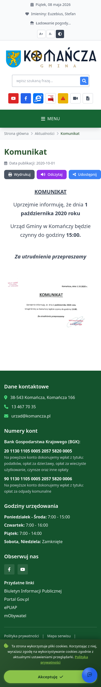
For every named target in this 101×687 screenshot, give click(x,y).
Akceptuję (50, 676)
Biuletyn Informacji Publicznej (33, 591)
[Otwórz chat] (89, 675)
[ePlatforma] (38, 98)
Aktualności (45, 133)
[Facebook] (26, 98)
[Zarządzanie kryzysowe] (63, 98)
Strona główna (16, 133)
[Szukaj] (84, 81)
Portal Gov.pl (16, 599)
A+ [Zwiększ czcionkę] (41, 34)
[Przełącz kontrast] (60, 34)
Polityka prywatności (21, 635)
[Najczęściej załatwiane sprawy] (75, 98)
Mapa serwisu (59, 635)
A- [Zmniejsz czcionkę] (50, 34)
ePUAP (10, 607)
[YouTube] (13, 98)
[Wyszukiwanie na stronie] (50, 81)
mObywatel (15, 616)
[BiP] (50, 98)
